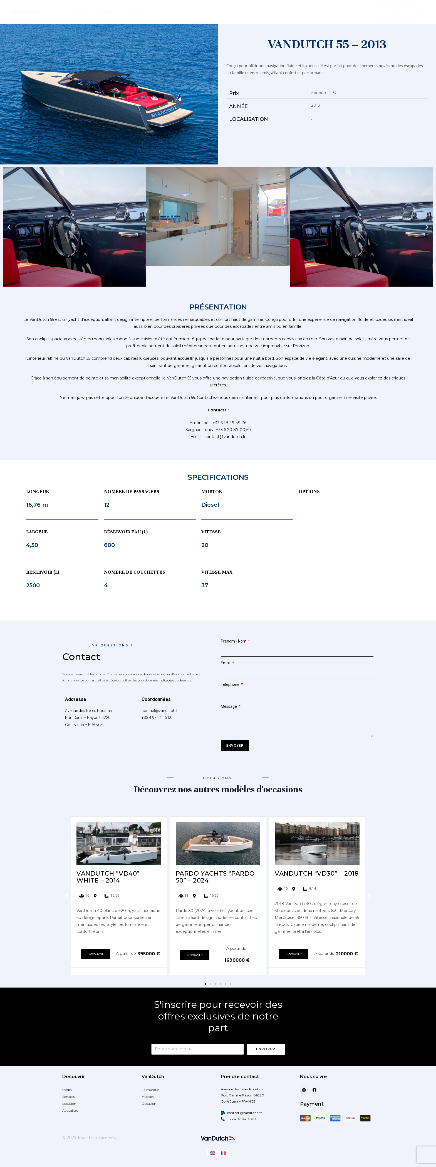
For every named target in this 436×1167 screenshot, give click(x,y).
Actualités (247, 12)
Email (226, 663)
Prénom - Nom (234, 641)
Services (219, 11)
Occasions (137, 11)
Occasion (149, 1103)
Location (163, 11)
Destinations (191, 11)
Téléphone (230, 684)
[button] (9, 226)
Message (229, 706)
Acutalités (70, 1110)
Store (275, 12)
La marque (80, 11)
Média (67, 1090)
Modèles (108, 12)
